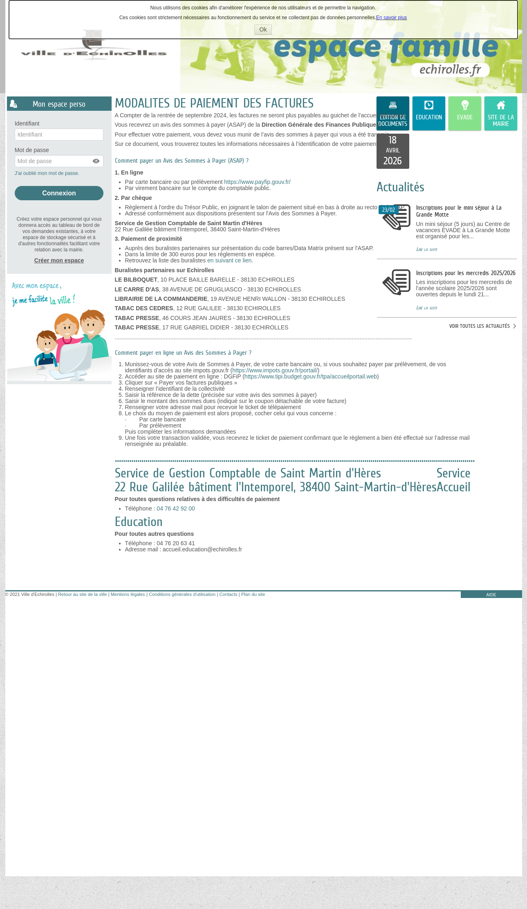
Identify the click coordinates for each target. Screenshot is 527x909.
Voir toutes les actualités (479, 326)
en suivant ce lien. (231, 260)
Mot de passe (32, 150)
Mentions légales (128, 594)
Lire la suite (426, 249)
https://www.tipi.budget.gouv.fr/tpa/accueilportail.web (310, 376)
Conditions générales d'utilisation (182, 594)
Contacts (228, 594)
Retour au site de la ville (82, 594)
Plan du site (253, 594)
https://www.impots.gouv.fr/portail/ (274, 370)
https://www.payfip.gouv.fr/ (257, 182)
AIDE (491, 594)
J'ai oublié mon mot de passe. (48, 173)
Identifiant (27, 124)
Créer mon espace (59, 260)
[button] (96, 161)
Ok (266, 30)
